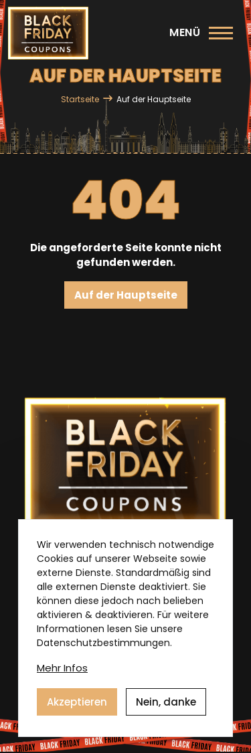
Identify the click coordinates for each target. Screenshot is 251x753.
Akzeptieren (77, 707)
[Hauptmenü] (201, 33)
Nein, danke (166, 707)
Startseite (80, 99)
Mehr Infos (62, 673)
